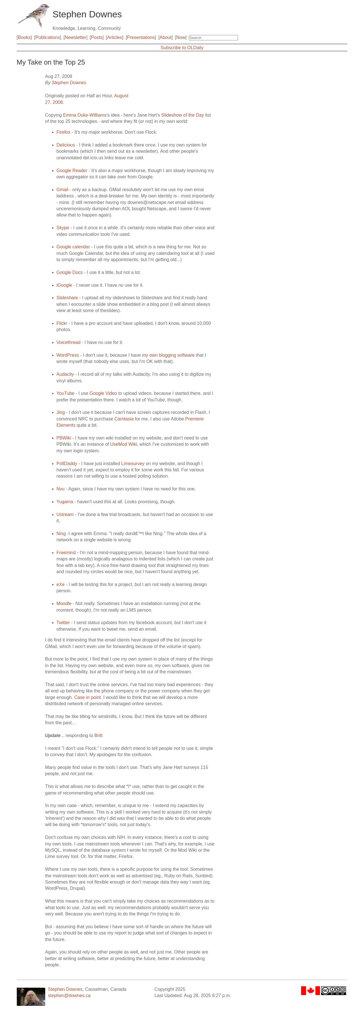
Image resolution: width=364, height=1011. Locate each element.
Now (180, 37)
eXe (61, 584)
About (165, 37)
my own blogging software (168, 355)
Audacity (65, 374)
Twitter (63, 622)
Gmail (63, 189)
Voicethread (69, 342)
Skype (63, 227)
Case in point (87, 697)
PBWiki (65, 438)
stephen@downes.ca (69, 995)
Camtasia (124, 418)
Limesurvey (132, 463)
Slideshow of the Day (182, 115)
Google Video (103, 393)
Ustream (65, 514)
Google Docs (70, 272)
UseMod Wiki (123, 444)
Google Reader (73, 170)
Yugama (65, 501)
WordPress (68, 355)
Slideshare (67, 297)
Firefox (64, 132)
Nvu (61, 488)
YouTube (66, 393)
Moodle (64, 603)
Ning (61, 533)
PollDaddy (67, 463)
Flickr (62, 323)
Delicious (66, 145)
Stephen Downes (69, 82)
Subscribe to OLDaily (182, 47)
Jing (61, 412)
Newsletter (75, 37)
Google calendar (73, 246)
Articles (114, 37)
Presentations (141, 37)
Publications (47, 37)
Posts (96, 37)
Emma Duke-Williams (85, 115)
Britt (98, 735)
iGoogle (64, 285)
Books (24, 37)
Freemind (66, 552)
